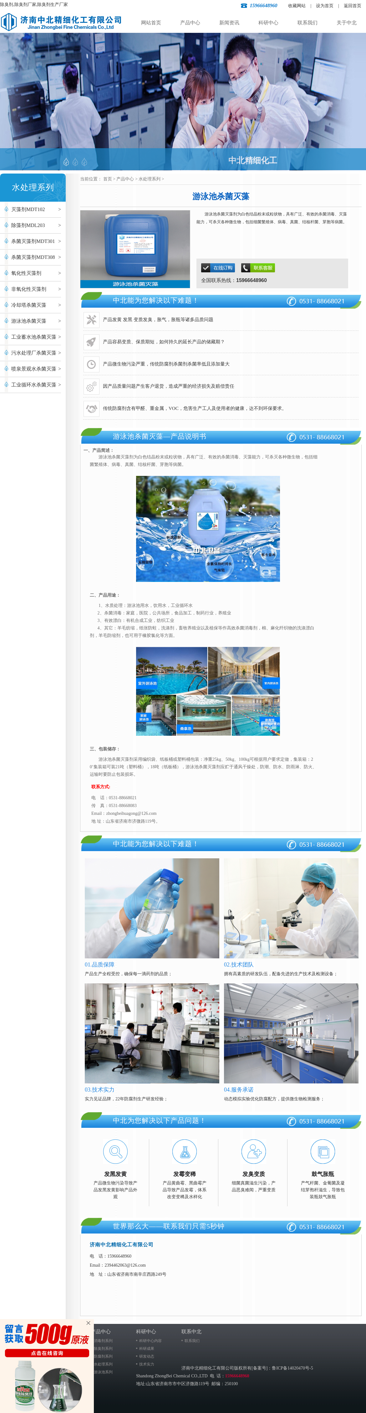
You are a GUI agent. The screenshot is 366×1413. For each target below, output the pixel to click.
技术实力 (146, 1364)
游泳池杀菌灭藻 (28, 321)
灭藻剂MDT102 (28, 209)
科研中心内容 (150, 1341)
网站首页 (151, 22)
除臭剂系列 (103, 1348)
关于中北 (347, 22)
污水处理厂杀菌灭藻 (33, 353)
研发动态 (146, 1356)
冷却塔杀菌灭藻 (28, 305)
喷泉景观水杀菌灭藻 (33, 368)
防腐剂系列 (103, 1356)
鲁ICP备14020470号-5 (292, 1368)
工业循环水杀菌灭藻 (33, 384)
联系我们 (307, 22)
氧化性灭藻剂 (26, 273)
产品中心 (190, 22)
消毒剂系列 (103, 1341)
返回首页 (352, 5)
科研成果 (146, 1348)
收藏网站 (297, 5)
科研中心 (268, 22)
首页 (107, 179)
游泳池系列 (103, 1372)
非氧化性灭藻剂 (28, 289)
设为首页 (324, 5)
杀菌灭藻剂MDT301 (33, 241)
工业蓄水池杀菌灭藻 (33, 337)
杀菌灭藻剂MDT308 (33, 257)
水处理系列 (149, 179)
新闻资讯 (229, 22)
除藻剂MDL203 (28, 225)
